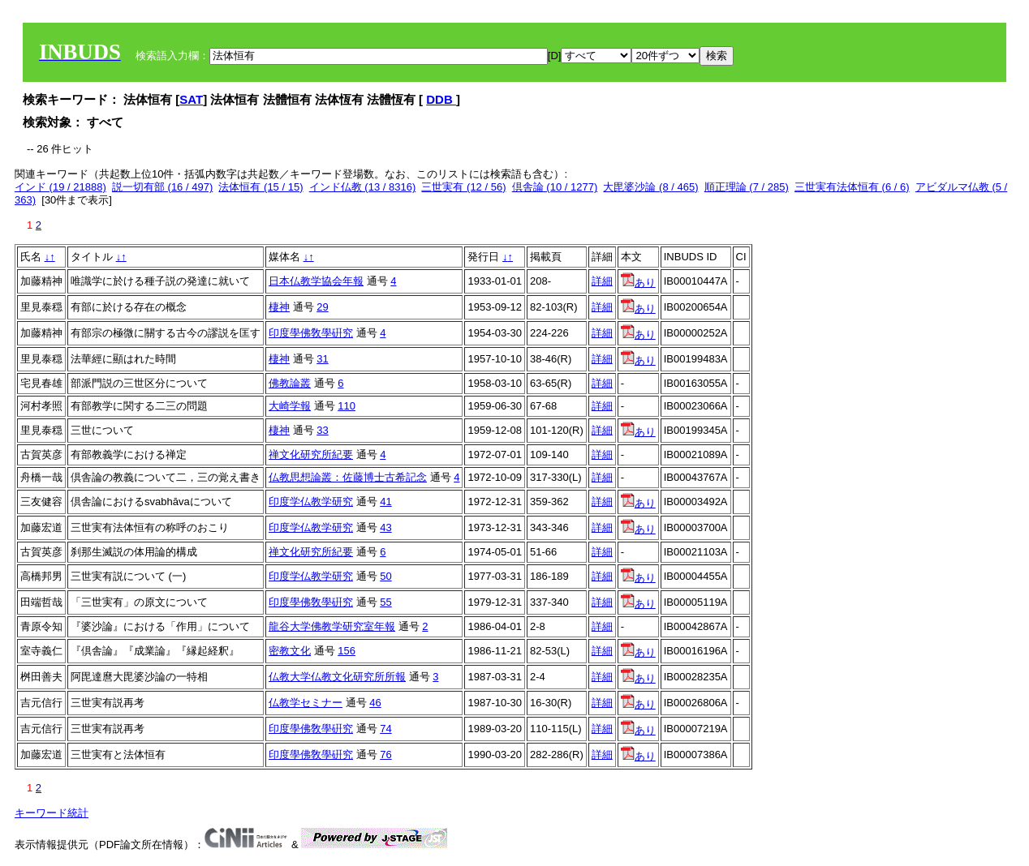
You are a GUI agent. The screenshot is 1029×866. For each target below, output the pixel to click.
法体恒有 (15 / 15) (260, 187)
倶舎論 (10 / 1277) (555, 187)
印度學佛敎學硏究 (311, 333)
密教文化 (290, 651)
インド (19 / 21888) (60, 187)
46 (375, 703)
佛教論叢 (290, 383)
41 (385, 501)
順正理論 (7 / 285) (746, 187)
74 (385, 728)
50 (385, 576)
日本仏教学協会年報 (316, 281)
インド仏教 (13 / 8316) (362, 187)
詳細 (602, 281)
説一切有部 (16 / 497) (162, 187)
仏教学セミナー (305, 703)
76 (385, 754)
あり (638, 283)
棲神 (279, 307)
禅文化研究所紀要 (311, 454)
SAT (191, 99)
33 (322, 430)
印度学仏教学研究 (311, 501)
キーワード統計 (51, 813)
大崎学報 (290, 406)
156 (346, 651)
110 (346, 406)
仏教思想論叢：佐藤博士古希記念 (348, 477)
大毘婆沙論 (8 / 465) (650, 187)
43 (385, 527)
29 (322, 307)
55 (385, 602)
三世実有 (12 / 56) (463, 187)
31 (322, 359)
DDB (441, 99)
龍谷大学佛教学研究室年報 (332, 626)
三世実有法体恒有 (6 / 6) (852, 187)
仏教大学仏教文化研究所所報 (337, 677)
